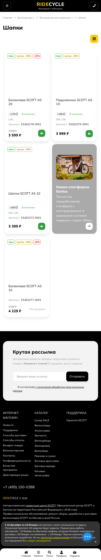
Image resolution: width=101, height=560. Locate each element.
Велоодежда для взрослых (55, 17)
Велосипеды (42, 425)
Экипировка (42, 445)
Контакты (9, 455)
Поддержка (10, 430)
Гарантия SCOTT (76, 420)
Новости (8, 425)
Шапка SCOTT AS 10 (24, 193)
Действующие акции (15, 474)
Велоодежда (24, 17)
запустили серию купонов (55, 537)
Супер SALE (42, 420)
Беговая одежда (45, 466)
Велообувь (41, 450)
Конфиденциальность (17, 460)
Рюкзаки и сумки (45, 456)
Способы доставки (15, 435)
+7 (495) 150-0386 (19, 487)
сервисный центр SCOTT (40, 505)
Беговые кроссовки (47, 460)
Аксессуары (42, 430)
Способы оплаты (13, 440)
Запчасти (40, 435)
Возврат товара (13, 445)
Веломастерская (13, 450)
